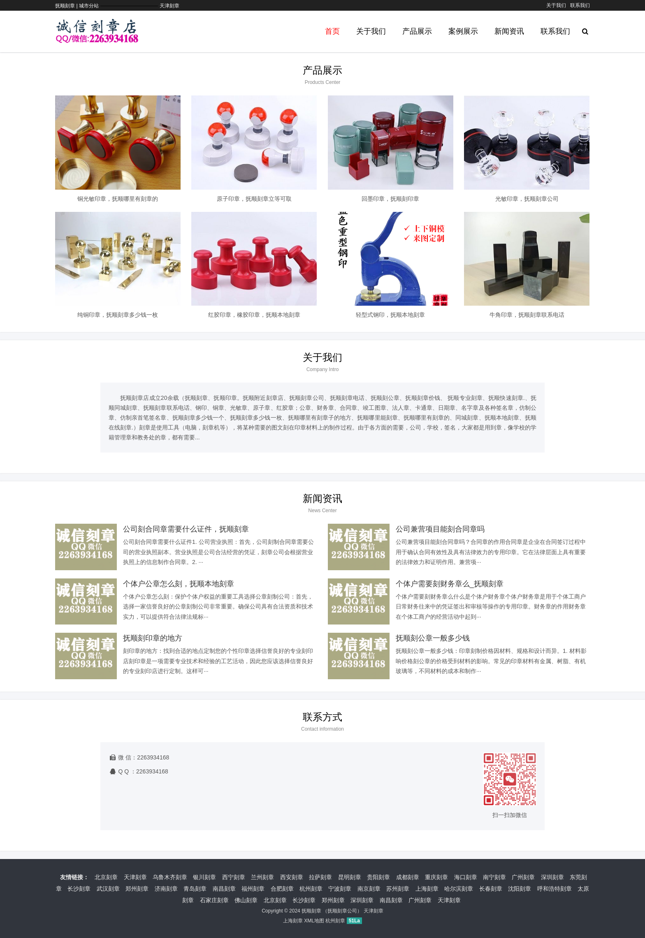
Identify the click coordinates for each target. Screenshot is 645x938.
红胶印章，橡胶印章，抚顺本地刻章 (254, 314)
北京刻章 (106, 877)
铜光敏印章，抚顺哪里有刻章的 (117, 198)
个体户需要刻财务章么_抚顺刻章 (449, 584)
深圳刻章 (552, 877)
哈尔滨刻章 (458, 888)
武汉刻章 (108, 888)
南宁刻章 (494, 877)
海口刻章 (465, 877)
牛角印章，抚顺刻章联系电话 (527, 314)
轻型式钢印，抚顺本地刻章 (390, 314)
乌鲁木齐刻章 (170, 877)
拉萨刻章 (320, 877)
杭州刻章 (310, 888)
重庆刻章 (436, 877)
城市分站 (89, 6)
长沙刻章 (78, 888)
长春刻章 (490, 888)
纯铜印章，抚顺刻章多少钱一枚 (117, 314)
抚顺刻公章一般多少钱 (433, 638)
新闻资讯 (509, 31)
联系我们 (580, 5)
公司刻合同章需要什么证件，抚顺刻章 (186, 529)
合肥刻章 (282, 888)
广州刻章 (523, 877)
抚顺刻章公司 (342, 911)
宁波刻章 (339, 888)
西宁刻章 (233, 877)
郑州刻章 (136, 888)
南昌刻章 (224, 888)
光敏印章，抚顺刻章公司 (527, 198)
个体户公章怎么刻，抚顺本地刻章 (178, 584)
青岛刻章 (194, 888)
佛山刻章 (246, 900)
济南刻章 (166, 888)
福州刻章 (252, 888)
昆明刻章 (349, 877)
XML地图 (314, 921)
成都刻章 (407, 877)
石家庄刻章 (214, 900)
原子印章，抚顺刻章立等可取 (254, 198)
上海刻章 (427, 888)
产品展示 (417, 31)
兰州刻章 (262, 877)
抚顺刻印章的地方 (152, 638)
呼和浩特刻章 (554, 888)
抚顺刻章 (311, 911)
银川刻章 (204, 877)
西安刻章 (291, 877)
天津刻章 (169, 6)
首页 (332, 31)
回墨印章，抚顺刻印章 (390, 198)
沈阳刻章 (519, 888)
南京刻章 (369, 888)
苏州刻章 (397, 888)
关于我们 (556, 5)
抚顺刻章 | (67, 6)
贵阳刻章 (378, 877)
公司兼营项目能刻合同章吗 (440, 529)
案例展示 (463, 31)
